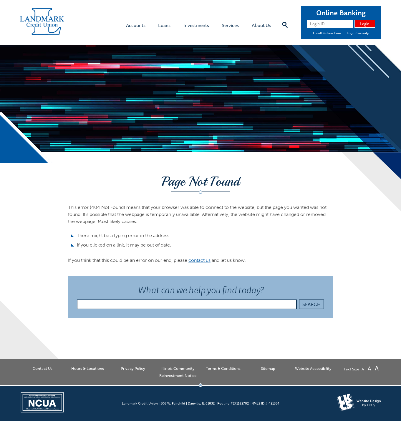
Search (311, 304)
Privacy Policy (133, 368)
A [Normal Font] (369, 368)
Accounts (135, 25)
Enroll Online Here (327, 33)
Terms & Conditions (223, 368)
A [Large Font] (377, 368)
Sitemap (268, 368)
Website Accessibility (313, 368)
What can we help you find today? (214, 289)
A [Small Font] (363, 369)
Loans (164, 25)
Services (230, 25)
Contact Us (42, 368)
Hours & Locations (87, 368)
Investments (196, 25)
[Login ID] (330, 24)
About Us (261, 25)
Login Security (358, 33)
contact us (199, 260)
